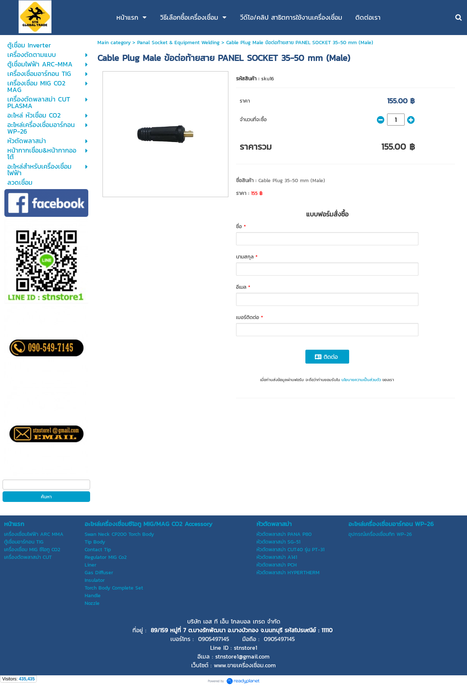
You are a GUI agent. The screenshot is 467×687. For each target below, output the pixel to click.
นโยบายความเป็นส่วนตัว (361, 380)
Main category (114, 42)
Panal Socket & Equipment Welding (178, 42)
